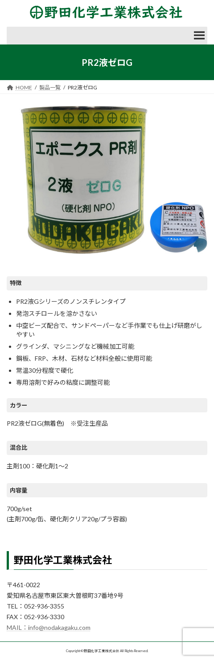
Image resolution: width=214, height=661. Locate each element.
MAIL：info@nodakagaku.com (49, 627)
